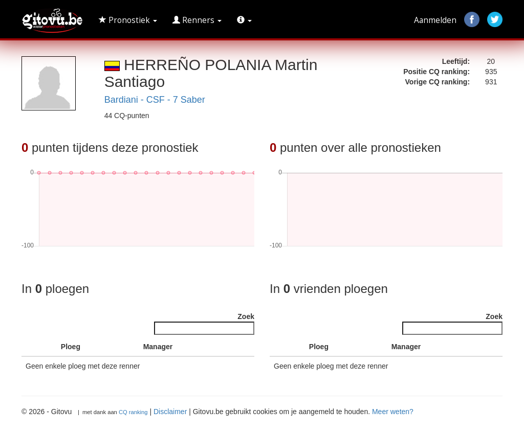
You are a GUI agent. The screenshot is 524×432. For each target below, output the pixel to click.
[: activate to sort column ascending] (47, 346)
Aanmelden (435, 20)
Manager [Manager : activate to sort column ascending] (158, 347)
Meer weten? (392, 411)
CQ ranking (133, 412)
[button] (244, 20)
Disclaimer (170, 411)
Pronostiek (128, 20)
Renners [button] (197, 20)
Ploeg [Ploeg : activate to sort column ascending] (70, 347)
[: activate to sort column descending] (30, 346)
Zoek (204, 323)
